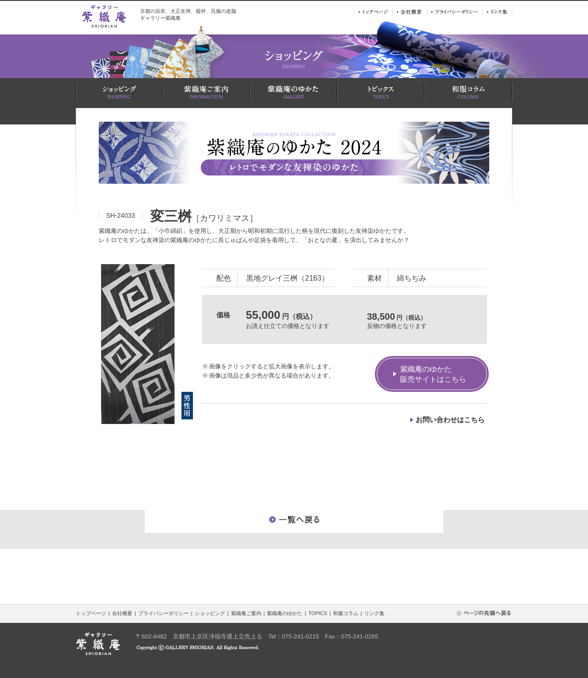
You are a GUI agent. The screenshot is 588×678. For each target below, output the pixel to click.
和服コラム (345, 613)
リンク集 (374, 613)
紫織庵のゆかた (284, 613)
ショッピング (210, 613)
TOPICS (317, 613)
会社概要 (122, 613)
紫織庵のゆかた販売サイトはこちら (433, 374)
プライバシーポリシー (163, 613)
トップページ (91, 613)
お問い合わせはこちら (450, 420)
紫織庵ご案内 (246, 613)
